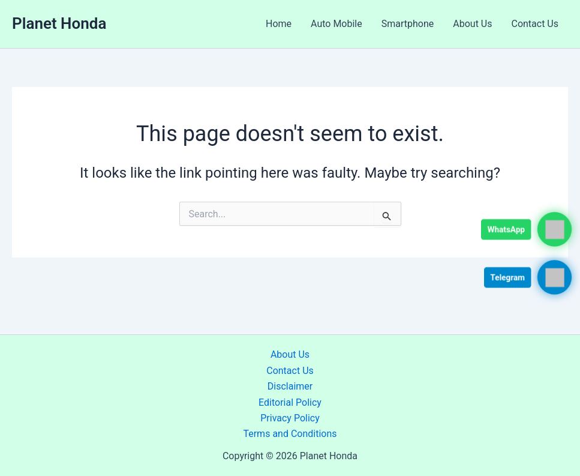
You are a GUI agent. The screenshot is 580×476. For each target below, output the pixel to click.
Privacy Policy (290, 418)
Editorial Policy (290, 402)
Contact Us (534, 23)
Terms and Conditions (289, 433)
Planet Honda (59, 23)
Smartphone (407, 23)
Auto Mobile (336, 23)
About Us (472, 23)
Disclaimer (290, 386)
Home (278, 23)
